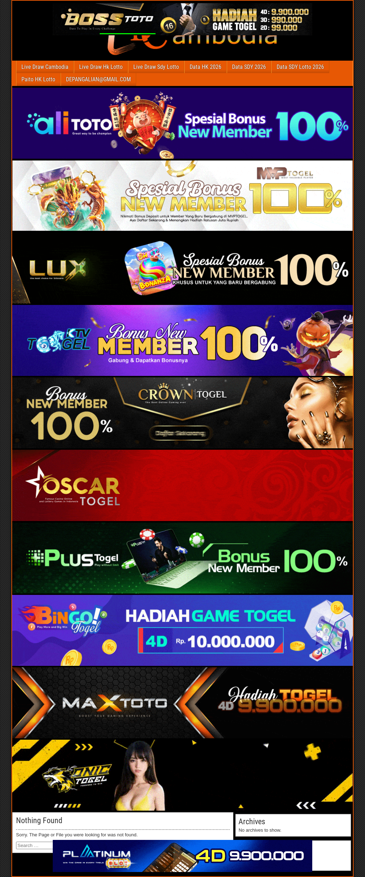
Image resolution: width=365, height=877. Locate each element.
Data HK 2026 (205, 66)
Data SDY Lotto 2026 (300, 66)
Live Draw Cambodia (44, 66)
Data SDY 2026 (249, 66)
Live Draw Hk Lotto (101, 66)
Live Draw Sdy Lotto (156, 66)
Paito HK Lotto (38, 79)
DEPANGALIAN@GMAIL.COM (98, 79)
